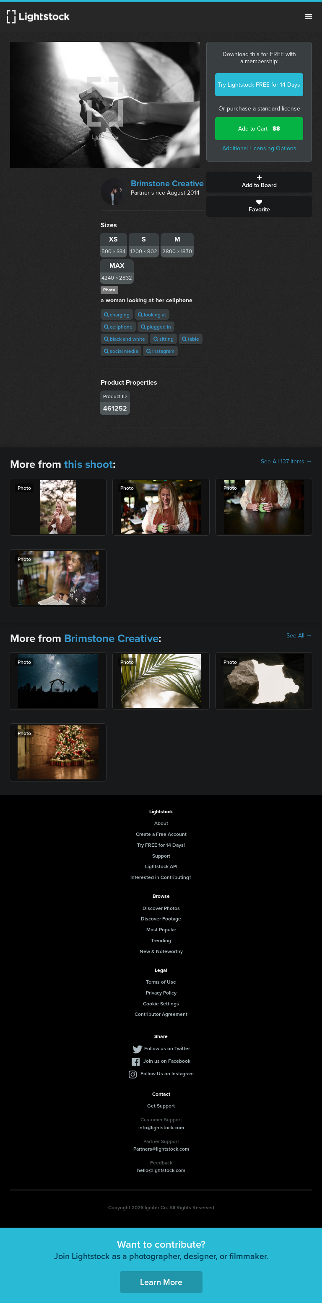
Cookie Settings (161, 1003)
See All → (299, 636)
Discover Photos (161, 908)
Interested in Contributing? (161, 877)
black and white (124, 338)
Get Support (161, 1105)
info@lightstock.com (161, 1127)
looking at (152, 314)
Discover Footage (161, 918)
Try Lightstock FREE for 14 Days (259, 84)
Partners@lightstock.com (161, 1148)
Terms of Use (161, 981)
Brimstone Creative (167, 183)
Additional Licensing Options (259, 148)
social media (121, 351)
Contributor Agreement (161, 1014)
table (190, 338)
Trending (161, 940)
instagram (160, 351)
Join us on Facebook (166, 1060)
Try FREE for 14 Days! (161, 844)
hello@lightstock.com (161, 1170)
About (161, 823)
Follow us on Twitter (167, 1048)
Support (161, 855)
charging (117, 314)
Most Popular (161, 929)
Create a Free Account (161, 834)
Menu (308, 16)
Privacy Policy (161, 992)
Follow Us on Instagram (167, 1073)
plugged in (156, 326)
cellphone (118, 326)
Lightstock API (161, 866)
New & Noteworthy (161, 951)
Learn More (161, 1282)
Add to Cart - (259, 128)
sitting (163, 338)
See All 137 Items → (286, 461)
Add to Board (259, 182)
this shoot (88, 464)
